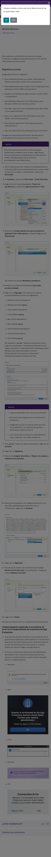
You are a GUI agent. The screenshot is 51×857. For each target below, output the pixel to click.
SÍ (6, 20)
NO (13, 20)
